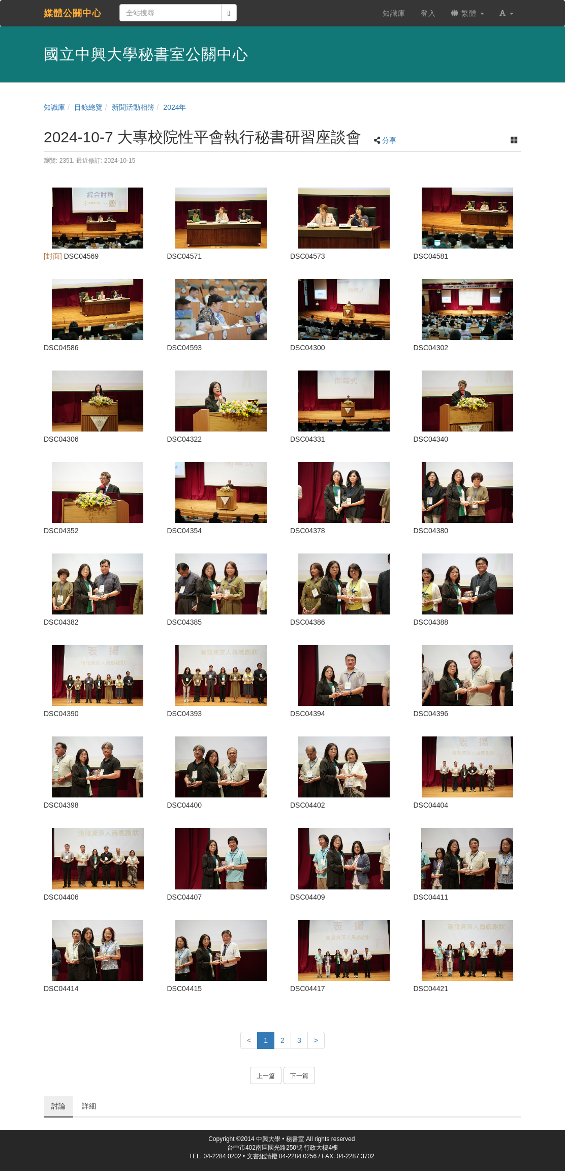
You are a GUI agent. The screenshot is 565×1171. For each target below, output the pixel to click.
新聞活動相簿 (133, 107)
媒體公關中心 (73, 13)
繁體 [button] (467, 13)
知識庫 (54, 107)
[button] (506, 13)
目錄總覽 (88, 107)
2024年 (174, 107)
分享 (389, 140)
